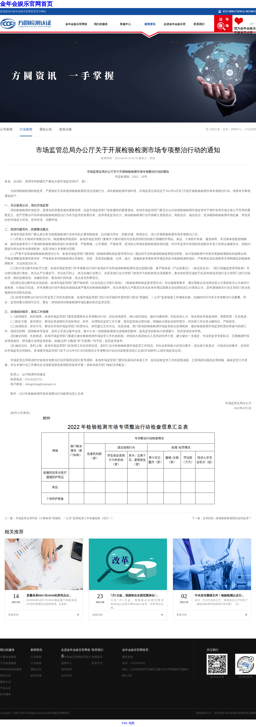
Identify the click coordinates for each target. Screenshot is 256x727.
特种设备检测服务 (11, 669)
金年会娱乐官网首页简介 (76, 656)
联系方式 (97, 663)
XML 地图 (128, 723)
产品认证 (5, 688)
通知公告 (45, 129)
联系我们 (199, 24)
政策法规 (65, 129)
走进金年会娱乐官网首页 (175, 30)
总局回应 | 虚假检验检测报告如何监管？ (227, 518)
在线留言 (97, 656)
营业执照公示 (203, 713)
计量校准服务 (8, 656)
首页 (225, 129)
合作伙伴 (66, 675)
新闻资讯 (149, 24)
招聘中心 (66, 663)
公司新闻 (6, 129)
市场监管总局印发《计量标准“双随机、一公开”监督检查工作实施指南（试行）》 (65, 518)
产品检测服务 (8, 663)
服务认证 (5, 681)
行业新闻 (26, 129)
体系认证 (5, 675)
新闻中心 (236, 129)
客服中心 (125, 24)
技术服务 (5, 694)
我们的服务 (101, 24)
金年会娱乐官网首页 (26, 4)
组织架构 (66, 669)
